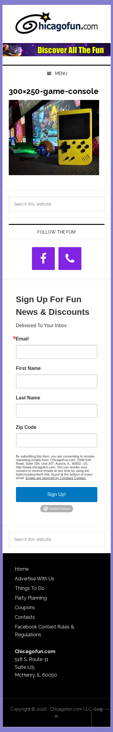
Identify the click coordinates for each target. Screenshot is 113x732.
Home (22, 569)
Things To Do (30, 588)
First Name (28, 368)
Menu (61, 73)
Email (22, 339)
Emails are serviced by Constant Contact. (56, 478)
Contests (25, 617)
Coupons (25, 607)
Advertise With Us (34, 579)
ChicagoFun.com (57, 24)
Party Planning (31, 598)
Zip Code (26, 427)
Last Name (28, 397)
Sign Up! (56, 494)
